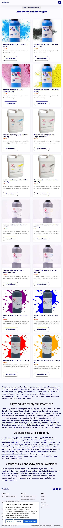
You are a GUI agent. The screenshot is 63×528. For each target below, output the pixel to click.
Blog (42, 499)
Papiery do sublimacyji (28, 499)
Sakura (14, 442)
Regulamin (57, 526)
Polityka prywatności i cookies (41, 526)
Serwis (43, 496)
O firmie (43, 502)
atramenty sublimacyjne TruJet (14, 454)
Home (24, 7)
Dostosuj (9, 521)
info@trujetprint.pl (10, 496)
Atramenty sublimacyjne (28, 496)
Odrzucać (18, 521)
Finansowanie (45, 508)
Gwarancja (44, 505)
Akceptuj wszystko (30, 521)
